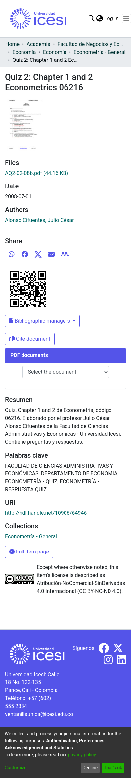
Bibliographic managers (40, 321)
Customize (15, 767)
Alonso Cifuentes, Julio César (39, 220)
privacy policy (82, 754)
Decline (90, 767)
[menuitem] (99, 18)
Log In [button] (111, 18)
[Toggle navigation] (126, 18)
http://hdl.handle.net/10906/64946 (46, 513)
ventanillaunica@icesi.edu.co (39, 714)
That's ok (113, 767)
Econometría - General (99, 52)
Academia (38, 44)
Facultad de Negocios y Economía (91, 44)
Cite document (29, 339)
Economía (24, 52)
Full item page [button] (29, 552)
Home (12, 44)
